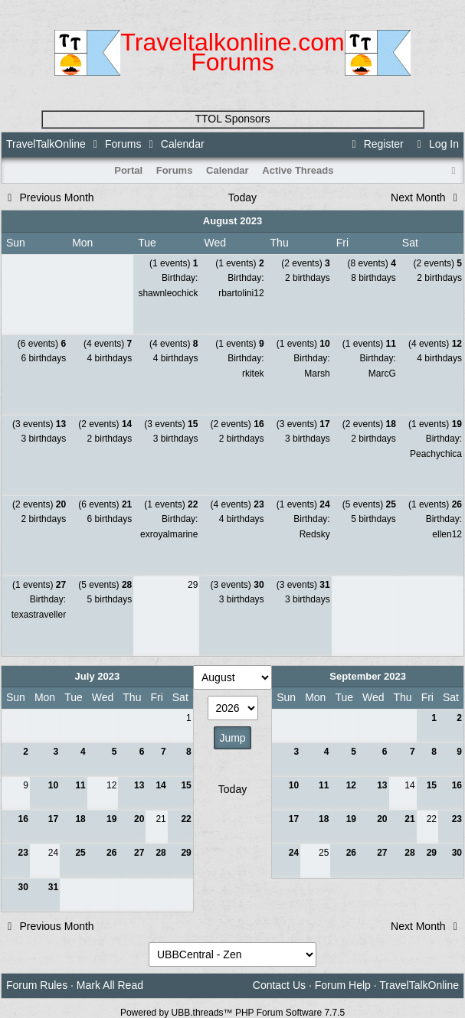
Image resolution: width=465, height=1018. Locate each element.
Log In (436, 144)
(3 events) (39, 424)
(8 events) (371, 263)
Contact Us (279, 985)
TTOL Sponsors (232, 119)
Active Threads (297, 170)
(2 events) (305, 263)
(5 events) (369, 504)
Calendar (227, 170)
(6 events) (42, 343)
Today (242, 197)
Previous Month (48, 197)
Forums (123, 144)
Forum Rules (36, 985)
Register (375, 144)
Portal (128, 170)
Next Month (426, 197)
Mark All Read (110, 985)
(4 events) (108, 343)
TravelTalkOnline (46, 144)
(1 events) (173, 263)
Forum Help (343, 985)
